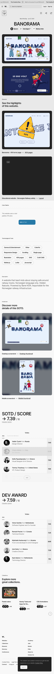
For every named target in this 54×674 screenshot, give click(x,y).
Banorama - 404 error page (11, 152)
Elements (4, 646)
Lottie (17, 262)
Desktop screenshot (9, 354)
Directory (4, 649)
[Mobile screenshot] (27, 376)
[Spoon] (14, 28)
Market (30, 646)
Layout (41, 198)
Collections (5, 643)
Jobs (29, 643)
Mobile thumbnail (24, 398)
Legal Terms (15, 662)
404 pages (29, 152)
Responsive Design (10, 252)
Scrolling (25, 252)
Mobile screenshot (8, 398)
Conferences (5, 652)
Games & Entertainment (12, 247)
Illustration (7, 257)
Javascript (28, 262)
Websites (4, 640)
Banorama (27, 24)
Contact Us (31, 655)
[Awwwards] (6, 6)
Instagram (11, 664)
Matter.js (7, 262)
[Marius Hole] (38, 28)
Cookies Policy (6, 662)
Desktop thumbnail (26, 353)
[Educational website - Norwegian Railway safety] (27, 176)
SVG (30, 257)
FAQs (29, 649)
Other (27, 247)
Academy (30, 640)
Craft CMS (40, 257)
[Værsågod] (25, 28)
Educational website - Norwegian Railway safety (18, 198)
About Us (30, 652)
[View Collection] (9, 592)
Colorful (37, 247)
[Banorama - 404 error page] (27, 130)
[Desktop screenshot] (27, 332)
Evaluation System (7, 422)
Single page (37, 252)
